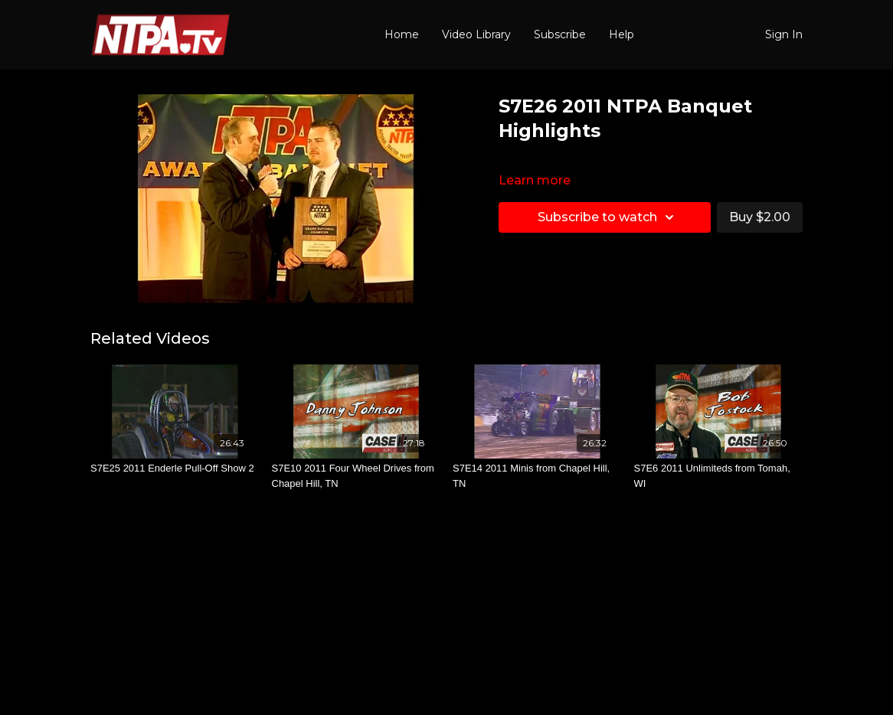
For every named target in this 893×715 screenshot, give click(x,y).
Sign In (784, 34)
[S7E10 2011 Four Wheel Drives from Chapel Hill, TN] (356, 476)
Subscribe (560, 34)
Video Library (476, 34)
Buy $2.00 (759, 217)
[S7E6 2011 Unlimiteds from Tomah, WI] (718, 476)
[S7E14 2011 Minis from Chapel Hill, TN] (537, 476)
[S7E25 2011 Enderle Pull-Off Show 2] (175, 468)
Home (401, 34)
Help (621, 34)
